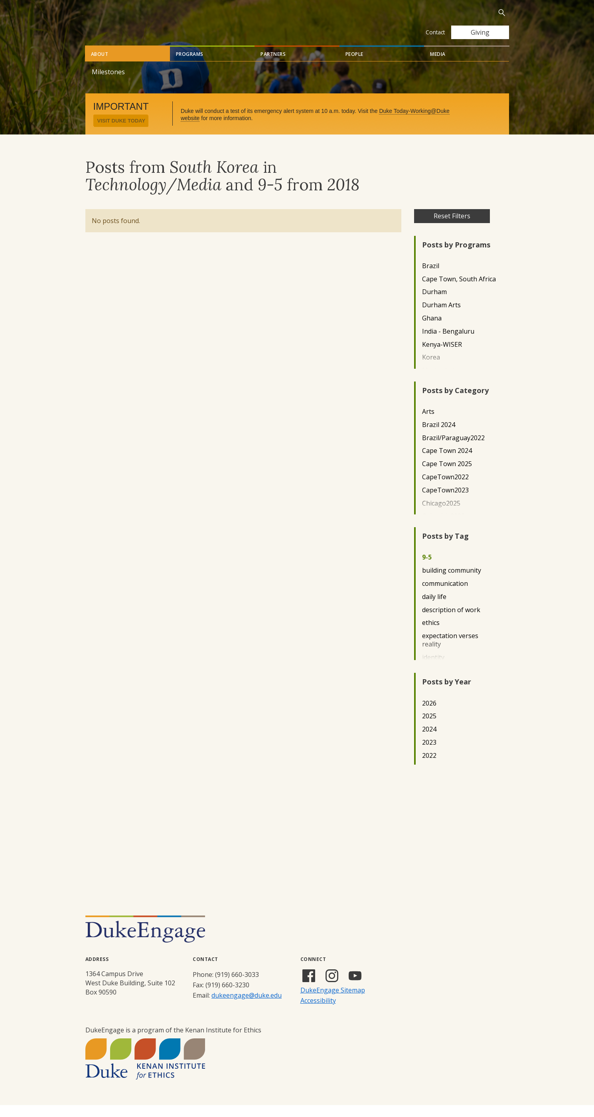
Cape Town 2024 (447, 463)
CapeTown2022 (445, 489)
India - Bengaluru (448, 343)
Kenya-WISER (442, 356)
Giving (480, 32)
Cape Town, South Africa (459, 291)
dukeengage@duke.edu (246, 1007)
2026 (429, 715)
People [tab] (354, 66)
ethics (431, 635)
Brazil (430, 278)
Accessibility (318, 1012)
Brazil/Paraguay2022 (453, 450)
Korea (431, 369)
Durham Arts (441, 317)
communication (445, 595)
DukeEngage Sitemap (332, 1002)
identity (433, 669)
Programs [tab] (189, 66)
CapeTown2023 (445, 502)
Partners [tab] (273, 66)
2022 (429, 767)
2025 (429, 728)
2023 (429, 754)
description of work (451, 622)
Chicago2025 (441, 515)
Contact (435, 32)
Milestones (108, 83)
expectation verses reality (450, 652)
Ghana (432, 330)
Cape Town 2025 (447, 476)
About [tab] (100, 66)
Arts (428, 423)
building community (451, 582)
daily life (434, 609)
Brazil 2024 (438, 437)
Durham (434, 304)
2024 (429, 741)
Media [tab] (438, 66)
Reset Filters (452, 227)
